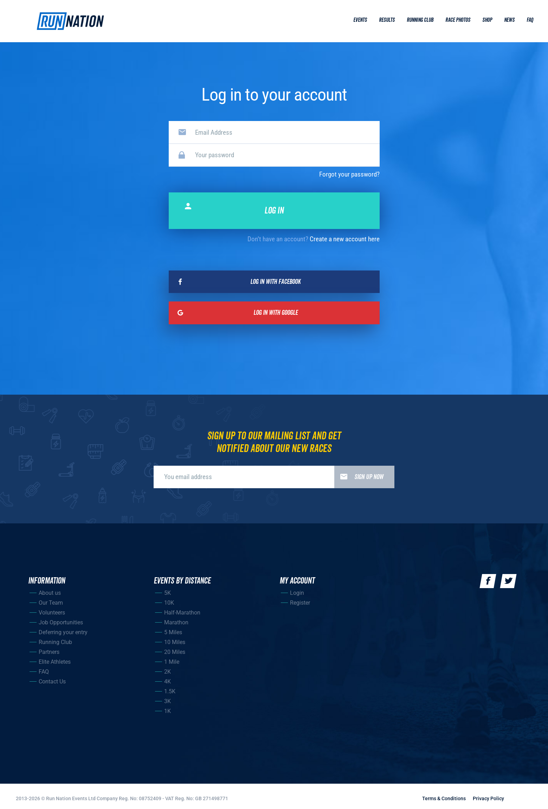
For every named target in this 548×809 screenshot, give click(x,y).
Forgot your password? (349, 174)
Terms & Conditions (444, 798)
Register (300, 602)
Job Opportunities (61, 622)
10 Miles (174, 642)
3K (167, 701)
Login (297, 593)
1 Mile (171, 661)
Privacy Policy (488, 798)
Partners (49, 652)
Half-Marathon (182, 612)
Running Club (420, 20)
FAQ (44, 671)
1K (167, 711)
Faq (530, 20)
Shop (487, 20)
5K (167, 593)
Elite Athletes (55, 661)
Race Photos (457, 20)
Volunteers (52, 612)
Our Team (51, 602)
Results (387, 20)
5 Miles (173, 632)
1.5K (169, 691)
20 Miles (174, 652)
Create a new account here (345, 239)
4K (167, 681)
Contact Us (52, 681)
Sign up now (358, 477)
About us (50, 593)
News (509, 20)
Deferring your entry (63, 632)
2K (167, 671)
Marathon (176, 622)
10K (169, 602)
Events (360, 20)
